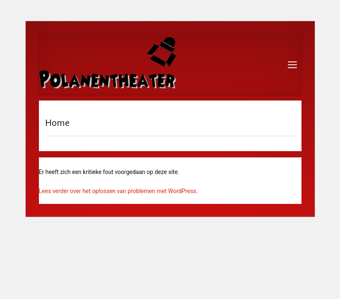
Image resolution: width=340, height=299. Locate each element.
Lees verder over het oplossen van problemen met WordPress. (118, 191)
